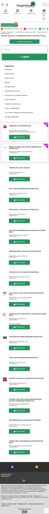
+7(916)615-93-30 (13, 343)
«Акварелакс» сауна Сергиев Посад (20, 125)
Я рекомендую (19, 137)
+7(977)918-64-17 (13, 257)
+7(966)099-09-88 (13, 447)
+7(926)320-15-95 (13, 405)
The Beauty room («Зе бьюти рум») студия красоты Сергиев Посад (27, 314)
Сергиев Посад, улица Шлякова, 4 (17, 214)
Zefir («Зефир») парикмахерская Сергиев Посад (24, 188)
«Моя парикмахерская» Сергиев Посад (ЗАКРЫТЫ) (25, 420)
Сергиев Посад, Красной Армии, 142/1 (18, 341)
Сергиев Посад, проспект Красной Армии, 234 (20, 151)
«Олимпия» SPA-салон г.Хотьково (19, 167)
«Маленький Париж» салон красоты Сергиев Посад (25, 251)
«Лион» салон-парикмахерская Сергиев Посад (23, 357)
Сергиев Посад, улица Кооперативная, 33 (19, 404)
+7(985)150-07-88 (13, 320)
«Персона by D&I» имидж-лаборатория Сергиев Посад (25, 336)
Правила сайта (5, 505)
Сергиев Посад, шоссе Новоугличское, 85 (19, 276)
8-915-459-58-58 (5, 476)
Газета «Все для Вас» (44, 14)
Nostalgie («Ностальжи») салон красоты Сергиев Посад (26, 378)
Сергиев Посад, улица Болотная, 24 (18, 193)
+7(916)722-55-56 (13, 426)
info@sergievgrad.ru (6, 474)
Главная (5, 11)
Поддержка (21, 509)
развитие (28, 509)
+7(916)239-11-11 (13, 278)
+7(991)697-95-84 (13, 384)
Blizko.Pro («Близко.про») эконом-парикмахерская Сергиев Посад (25, 147)
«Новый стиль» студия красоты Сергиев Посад (24, 209)
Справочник (31, 11)
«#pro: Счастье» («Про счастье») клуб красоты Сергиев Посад (26, 293)
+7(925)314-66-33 (13, 195)
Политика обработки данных (36, 504)
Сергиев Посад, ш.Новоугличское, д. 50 (19, 130)
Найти (24, 57)
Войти (45, 4)
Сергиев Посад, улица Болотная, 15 (18, 318)
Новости (18, 11)
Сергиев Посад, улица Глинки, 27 (17, 362)
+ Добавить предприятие (25, 41)
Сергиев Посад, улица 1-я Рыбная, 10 (18, 256)
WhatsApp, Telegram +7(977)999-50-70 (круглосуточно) (22, 132)
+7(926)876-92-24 (13, 363)
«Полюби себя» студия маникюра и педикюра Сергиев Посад (26, 441)
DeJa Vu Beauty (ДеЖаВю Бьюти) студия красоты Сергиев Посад (27, 231)
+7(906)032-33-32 (13, 215)
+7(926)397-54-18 (13, 236)
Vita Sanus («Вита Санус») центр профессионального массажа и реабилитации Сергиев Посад (25, 399)
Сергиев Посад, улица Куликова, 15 (18, 383)
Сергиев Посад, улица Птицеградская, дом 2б (20, 297)
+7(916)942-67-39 (13, 153)
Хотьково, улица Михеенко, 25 (16, 172)
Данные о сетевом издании (8, 504)
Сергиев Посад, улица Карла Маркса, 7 (19, 235)
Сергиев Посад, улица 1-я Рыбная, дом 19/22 (20, 424)
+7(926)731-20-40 (13, 174)
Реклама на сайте (22, 504)
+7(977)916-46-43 (13, 299)
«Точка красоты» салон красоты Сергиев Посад (24, 272)
